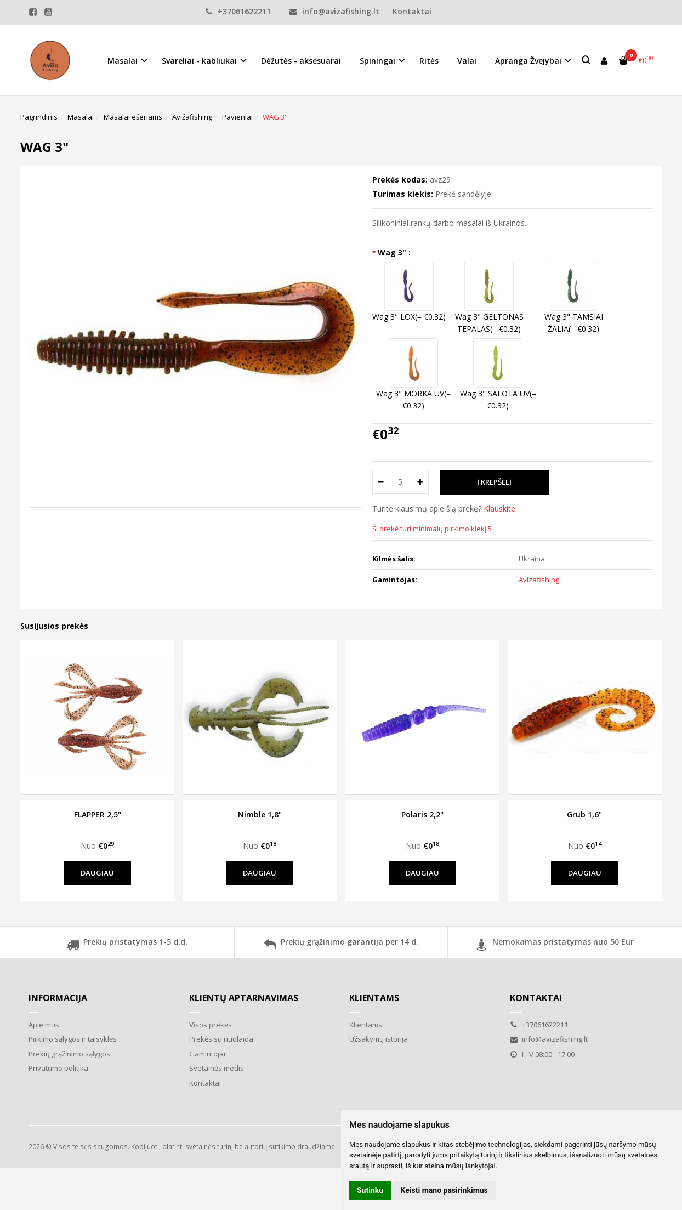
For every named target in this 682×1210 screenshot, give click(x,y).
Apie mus (44, 1025)
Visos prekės (210, 1025)
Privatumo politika (58, 1068)
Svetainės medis (216, 1068)
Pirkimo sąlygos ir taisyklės (73, 1039)
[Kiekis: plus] (421, 482)
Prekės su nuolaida (221, 1039)
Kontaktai (412, 11)
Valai (466, 60)
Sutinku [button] (370, 1190)
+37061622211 (238, 11)
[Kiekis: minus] (380, 482)
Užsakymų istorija (378, 1039)
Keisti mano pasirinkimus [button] (444, 1190)
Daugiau (97, 873)
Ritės (429, 60)
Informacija (58, 998)
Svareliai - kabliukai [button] (199, 60)
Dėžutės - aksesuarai (301, 60)
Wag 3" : (394, 252)
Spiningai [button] (377, 60)
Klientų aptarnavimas (243, 998)
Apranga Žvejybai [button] (528, 60)
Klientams (374, 998)
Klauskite (499, 508)
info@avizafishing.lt (334, 11)
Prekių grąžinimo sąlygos (69, 1054)
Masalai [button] (122, 60)
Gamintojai (207, 1054)
